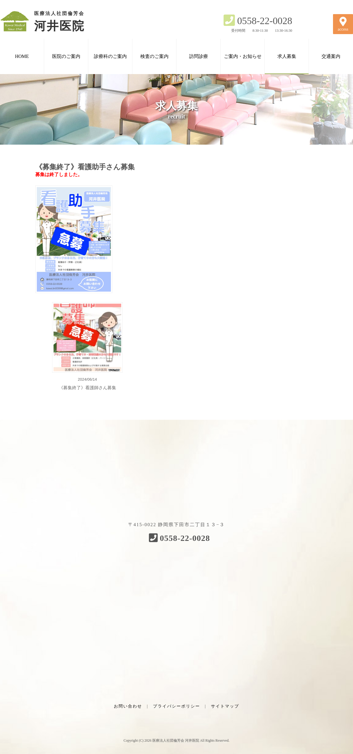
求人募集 (286, 56)
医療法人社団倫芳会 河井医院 (175, 740)
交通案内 (331, 56)
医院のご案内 (66, 56)
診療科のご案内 (110, 56)
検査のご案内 (154, 56)
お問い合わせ (128, 706)
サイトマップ (225, 706)
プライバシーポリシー (176, 706)
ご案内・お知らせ (243, 56)
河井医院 (50, 21)
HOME (22, 56)
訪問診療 (198, 56)
